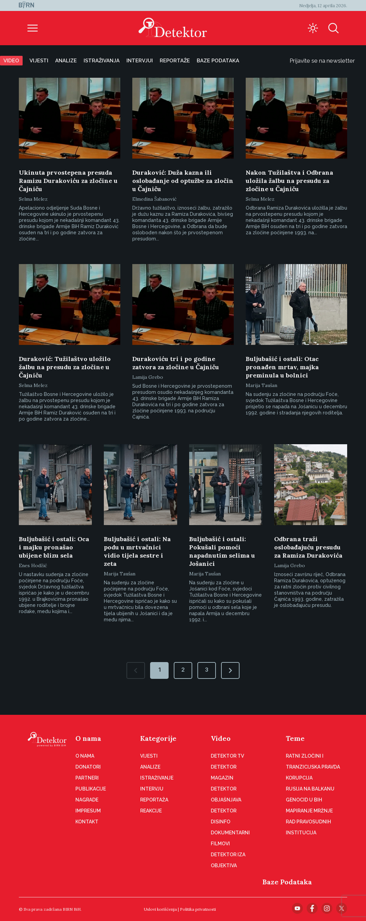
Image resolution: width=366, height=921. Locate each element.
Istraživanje (156, 778)
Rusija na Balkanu (310, 789)
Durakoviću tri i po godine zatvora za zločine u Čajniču (175, 363)
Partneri (87, 778)
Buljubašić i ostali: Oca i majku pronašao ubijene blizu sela (54, 547)
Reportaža (154, 799)
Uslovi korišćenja (160, 909)
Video (11, 61)
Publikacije (90, 789)
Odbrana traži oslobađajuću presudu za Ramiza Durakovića (308, 547)
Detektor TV (227, 756)
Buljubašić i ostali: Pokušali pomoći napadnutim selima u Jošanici (222, 551)
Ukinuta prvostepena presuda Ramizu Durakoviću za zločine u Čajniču (68, 181)
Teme (295, 738)
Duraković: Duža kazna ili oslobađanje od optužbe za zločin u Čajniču (182, 181)
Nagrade (86, 799)
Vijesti (38, 61)
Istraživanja (102, 61)
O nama (88, 738)
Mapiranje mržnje (309, 810)
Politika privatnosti (198, 909)
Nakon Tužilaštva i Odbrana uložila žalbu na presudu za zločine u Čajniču (289, 181)
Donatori (88, 767)
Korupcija (299, 778)
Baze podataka (218, 61)
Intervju (151, 789)
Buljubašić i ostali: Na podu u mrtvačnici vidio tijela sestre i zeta (137, 551)
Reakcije (151, 810)
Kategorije (158, 738)
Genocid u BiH (304, 799)
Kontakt (86, 821)
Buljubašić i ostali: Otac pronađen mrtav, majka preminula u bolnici (282, 367)
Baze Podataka (287, 882)
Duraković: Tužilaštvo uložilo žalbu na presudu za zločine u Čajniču (65, 367)
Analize (66, 61)
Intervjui (139, 61)
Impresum (88, 810)
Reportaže (175, 61)
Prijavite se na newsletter (328, 60)
